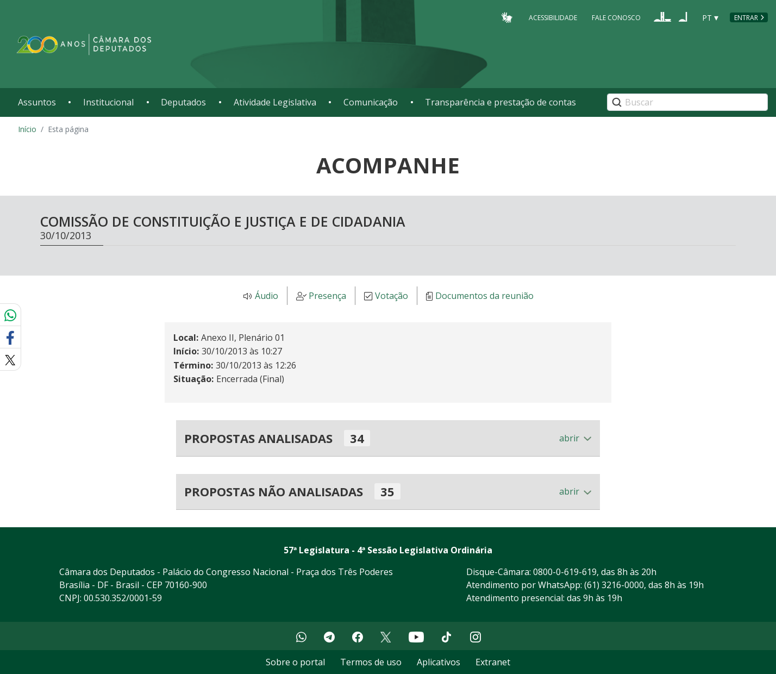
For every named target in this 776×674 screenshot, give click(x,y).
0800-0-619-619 (565, 572)
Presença (327, 296)
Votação (391, 296)
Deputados (183, 102)
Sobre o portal (295, 662)
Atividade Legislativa (275, 102)
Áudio (266, 296)
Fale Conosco (616, 17)
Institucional (108, 102)
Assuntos (37, 102)
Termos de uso (371, 662)
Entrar (746, 17)
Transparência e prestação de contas (500, 102)
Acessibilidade (553, 17)
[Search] (687, 102)
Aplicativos (438, 662)
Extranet (492, 662)
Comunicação (370, 102)
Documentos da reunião (484, 296)
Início (27, 129)
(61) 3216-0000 (614, 585)
